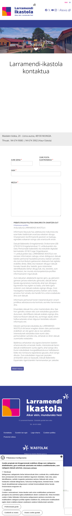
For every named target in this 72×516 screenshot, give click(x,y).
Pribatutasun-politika (21, 225)
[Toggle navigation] (67, 24)
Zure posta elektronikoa (45, 158)
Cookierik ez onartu (11, 512)
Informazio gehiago (30, 468)
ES (70, 2)
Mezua (14, 182)
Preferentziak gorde (12, 507)
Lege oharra (35, 433)
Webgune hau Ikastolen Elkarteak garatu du (35, 453)
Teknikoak (7, 472)
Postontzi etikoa (10, 437)
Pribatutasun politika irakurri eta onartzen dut (36, 222)
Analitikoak (7, 490)
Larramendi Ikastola (18, 10)
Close (61, 456)
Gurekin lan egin (21, 433)
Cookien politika (49, 433)
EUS (66, 2)
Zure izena (16, 160)
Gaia (13, 170)
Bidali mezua (17, 368)
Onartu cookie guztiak (32, 512)
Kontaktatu (8, 433)
